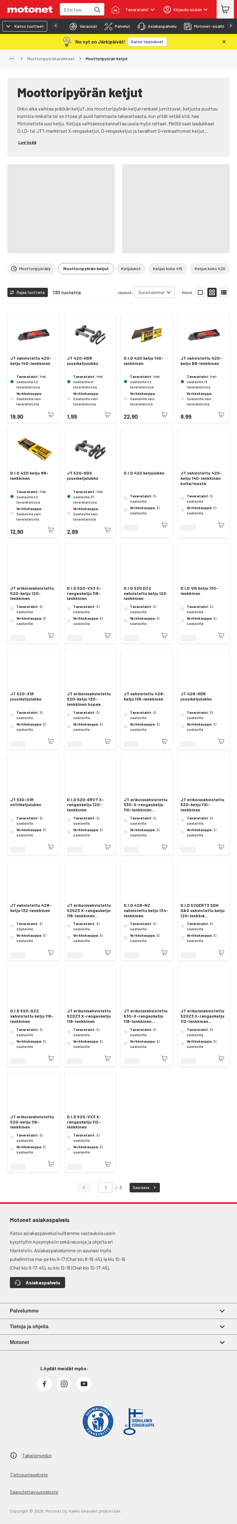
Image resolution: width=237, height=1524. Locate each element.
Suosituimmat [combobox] (151, 292)
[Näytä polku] (12, 59)
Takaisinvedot (37, 1455)
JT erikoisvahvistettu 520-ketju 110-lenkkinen (202, 805)
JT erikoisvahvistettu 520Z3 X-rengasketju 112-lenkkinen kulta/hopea (202, 1016)
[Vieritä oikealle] (226, 268)
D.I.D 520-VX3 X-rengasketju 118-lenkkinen (84, 593)
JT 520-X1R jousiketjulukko (26, 696)
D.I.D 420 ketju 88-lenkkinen (29, 476)
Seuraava (145, 1187)
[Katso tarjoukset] (147, 41)
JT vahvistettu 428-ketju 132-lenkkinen (31, 908)
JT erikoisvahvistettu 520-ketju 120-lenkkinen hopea (89, 699)
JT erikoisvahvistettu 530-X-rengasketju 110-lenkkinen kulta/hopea (146, 805)
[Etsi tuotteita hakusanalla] (97, 9)
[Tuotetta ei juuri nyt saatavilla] (50, 415)
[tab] (81, 26)
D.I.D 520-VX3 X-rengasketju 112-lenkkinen (84, 1122)
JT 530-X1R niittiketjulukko (25, 802)
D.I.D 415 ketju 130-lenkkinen (199, 591)
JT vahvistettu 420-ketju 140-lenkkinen (31, 361)
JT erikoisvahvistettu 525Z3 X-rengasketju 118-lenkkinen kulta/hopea (89, 910)
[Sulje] (224, 41)
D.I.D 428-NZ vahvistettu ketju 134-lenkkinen (146, 910)
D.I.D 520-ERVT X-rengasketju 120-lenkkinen (85, 805)
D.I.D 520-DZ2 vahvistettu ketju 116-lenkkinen (31, 1016)
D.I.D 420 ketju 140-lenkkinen (144, 361)
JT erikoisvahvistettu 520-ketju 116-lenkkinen (32, 1122)
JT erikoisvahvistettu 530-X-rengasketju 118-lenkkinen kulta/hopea (146, 1016)
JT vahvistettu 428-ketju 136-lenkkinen (144, 696)
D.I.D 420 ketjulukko (144, 473)
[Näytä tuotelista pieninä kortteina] (212, 292)
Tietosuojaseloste (29, 1474)
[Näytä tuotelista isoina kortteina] (200, 292)
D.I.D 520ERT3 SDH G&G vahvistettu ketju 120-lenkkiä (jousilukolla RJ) (203, 910)
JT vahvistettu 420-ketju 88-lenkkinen (201, 361)
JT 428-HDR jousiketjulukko (196, 696)
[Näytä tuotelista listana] (223, 292)
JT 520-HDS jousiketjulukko (82, 476)
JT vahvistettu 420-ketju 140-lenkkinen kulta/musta (201, 478)
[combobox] (75, 9)
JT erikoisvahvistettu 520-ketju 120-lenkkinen (32, 593)
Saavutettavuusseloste (34, 1492)
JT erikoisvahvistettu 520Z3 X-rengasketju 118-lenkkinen (89, 1016)
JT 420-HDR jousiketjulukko (82, 361)
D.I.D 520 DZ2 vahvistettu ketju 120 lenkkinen (145, 593)
